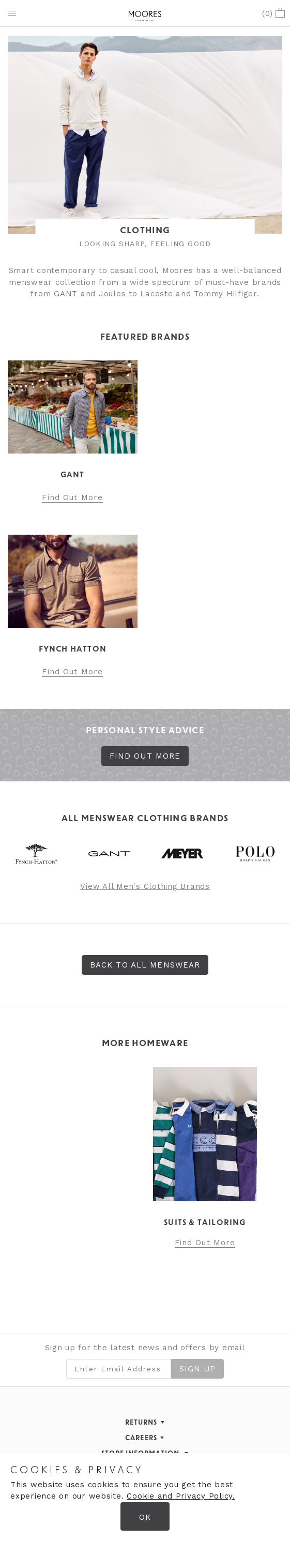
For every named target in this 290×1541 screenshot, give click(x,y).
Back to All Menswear (145, 965)
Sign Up (197, 1368)
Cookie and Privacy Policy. (181, 1496)
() (273, 13)
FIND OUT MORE (145, 756)
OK (145, 1517)
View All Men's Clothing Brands (145, 886)
